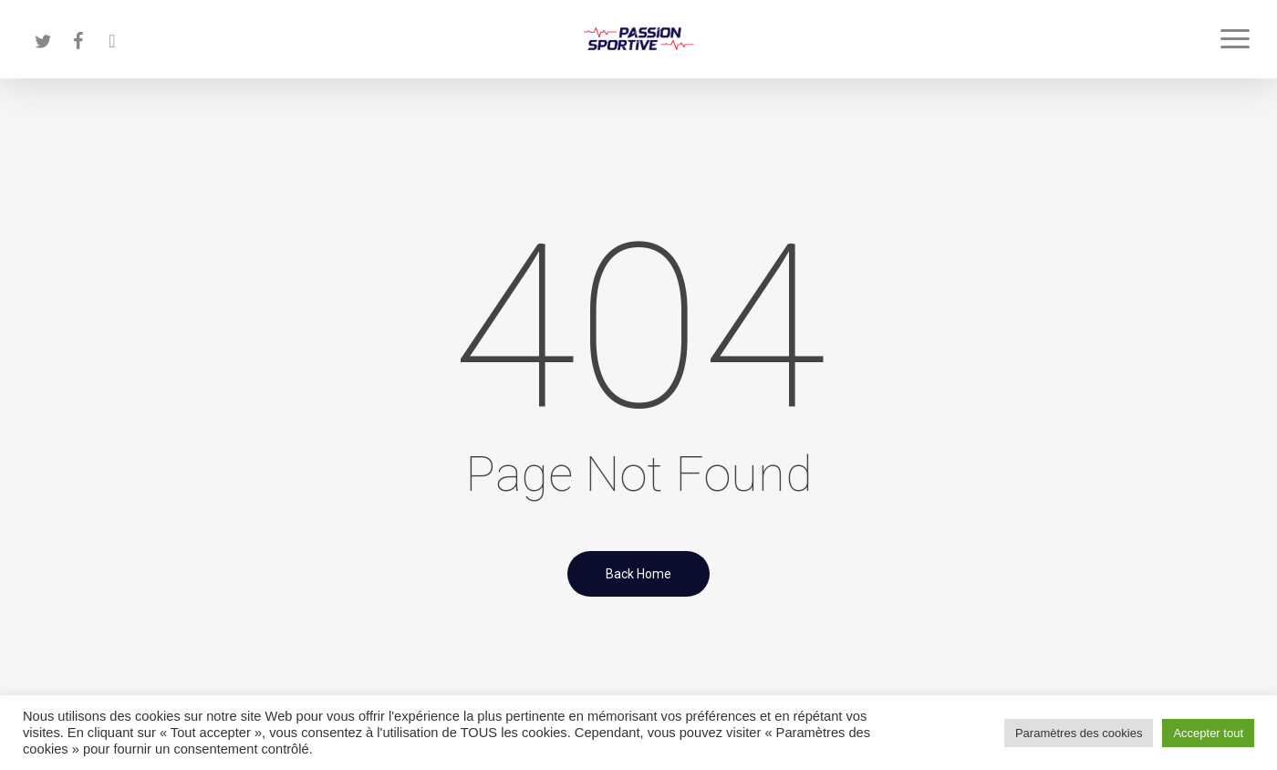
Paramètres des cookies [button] (1078, 733)
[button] (1236, 39)
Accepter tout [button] (1208, 733)
